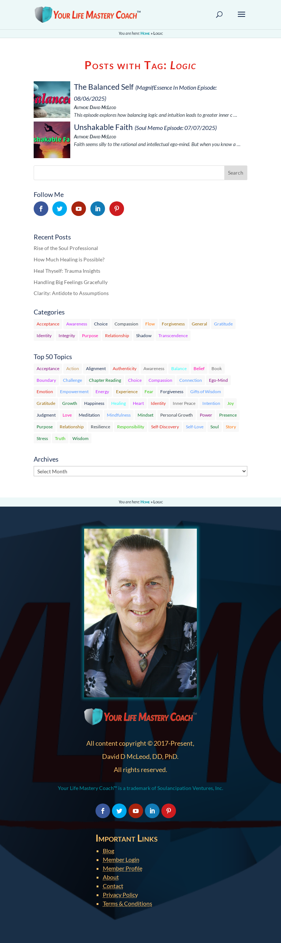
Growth (69, 403)
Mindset (145, 415)
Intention (211, 403)
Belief (199, 368)
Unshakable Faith (103, 126)
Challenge (72, 380)
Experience (127, 391)
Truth (60, 438)
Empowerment (74, 391)
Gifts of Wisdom (205, 391)
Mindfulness (119, 415)
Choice (101, 324)
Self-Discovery (165, 426)
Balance (179, 368)
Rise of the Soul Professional (66, 248)
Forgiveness (173, 324)
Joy (230, 403)
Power (206, 415)
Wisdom (80, 438)
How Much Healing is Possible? (69, 259)
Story (231, 426)
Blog (108, 850)
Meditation (89, 415)
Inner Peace (184, 403)
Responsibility (130, 426)
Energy (102, 391)
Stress (42, 438)
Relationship (117, 335)
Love (67, 415)
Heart (138, 403)
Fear (149, 391)
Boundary (46, 380)
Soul (214, 426)
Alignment (96, 368)
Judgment (46, 415)
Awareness (76, 324)
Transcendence (173, 335)
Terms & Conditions (127, 903)
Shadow (143, 335)
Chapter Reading (105, 380)
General (199, 324)
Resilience (100, 426)
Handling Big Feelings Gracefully (71, 282)
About (111, 876)
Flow (150, 324)
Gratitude (223, 324)
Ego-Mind (218, 380)
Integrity (67, 335)
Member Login (121, 859)
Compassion (126, 324)
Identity (44, 335)
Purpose (90, 335)
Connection (190, 380)
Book (216, 368)
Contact (113, 885)
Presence (228, 415)
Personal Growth (176, 415)
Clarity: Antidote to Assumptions (71, 293)
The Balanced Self (104, 86)
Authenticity (124, 368)
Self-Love (194, 426)
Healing (118, 403)
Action (72, 368)
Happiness (94, 403)
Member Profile (122, 868)
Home (145, 33)
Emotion (45, 391)
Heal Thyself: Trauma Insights (67, 271)
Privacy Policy (120, 894)
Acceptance (48, 324)
